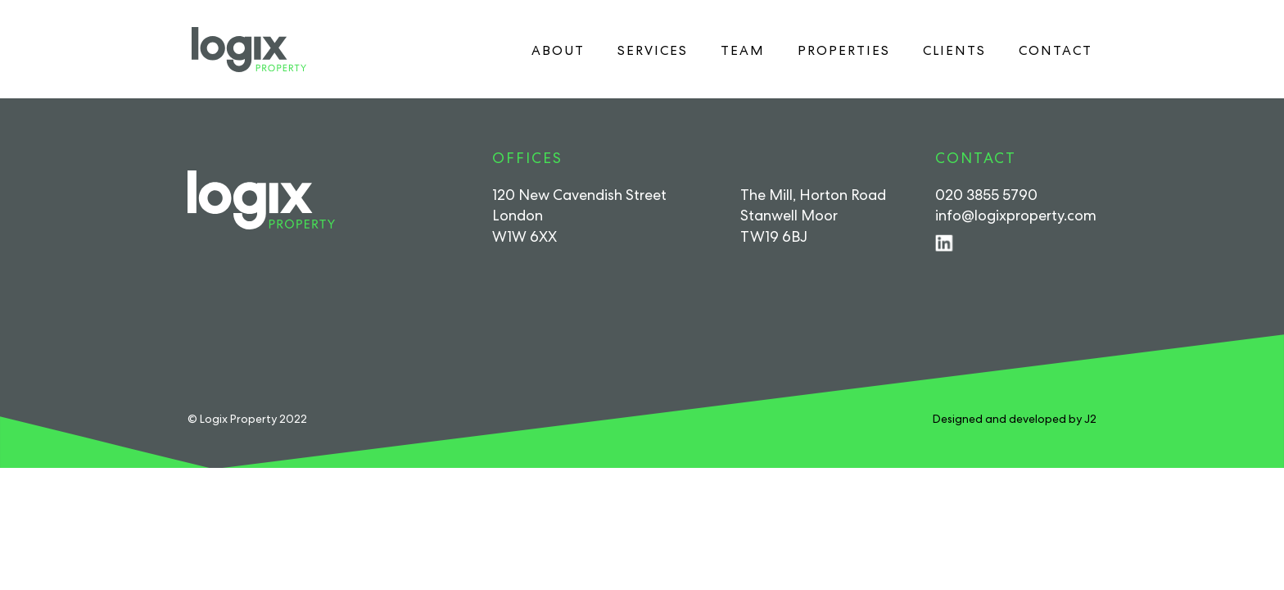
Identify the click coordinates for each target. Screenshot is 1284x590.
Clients (954, 50)
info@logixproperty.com (1015, 215)
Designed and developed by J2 (1014, 418)
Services (652, 50)
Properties (844, 50)
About (558, 50)
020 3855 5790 (986, 194)
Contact (1055, 50)
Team (743, 50)
